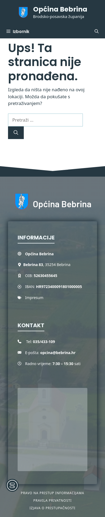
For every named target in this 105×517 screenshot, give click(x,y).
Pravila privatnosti (52, 500)
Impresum (34, 297)
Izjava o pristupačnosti (53, 508)
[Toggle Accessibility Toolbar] (12, 485)
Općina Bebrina (60, 9)
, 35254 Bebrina (47, 264)
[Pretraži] (16, 132)
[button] (97, 31)
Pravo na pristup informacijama (52, 493)
